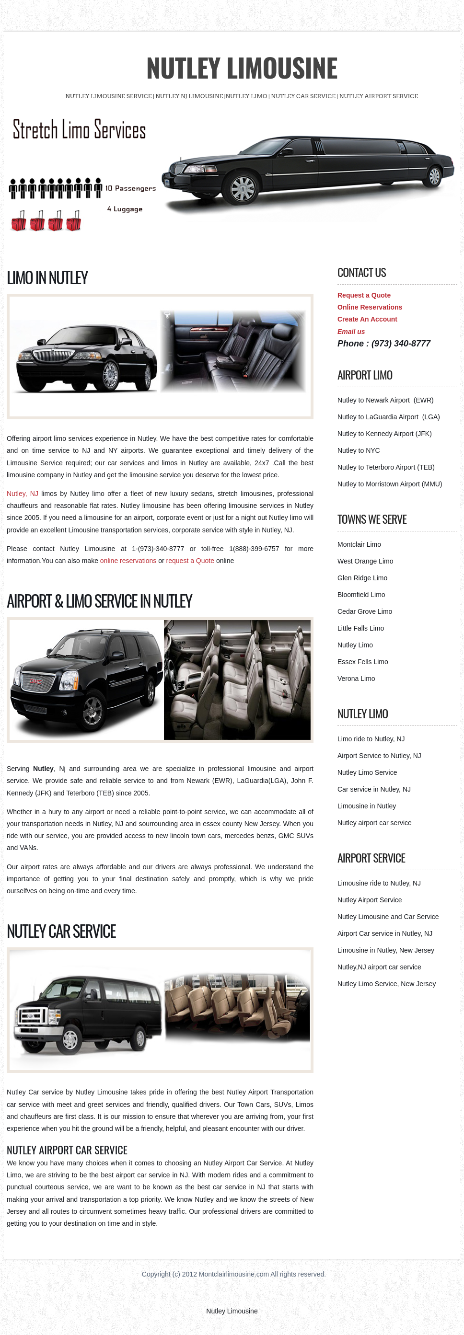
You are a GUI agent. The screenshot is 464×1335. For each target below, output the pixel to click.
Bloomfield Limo (361, 594)
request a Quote (191, 560)
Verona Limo (356, 678)
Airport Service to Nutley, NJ (379, 756)
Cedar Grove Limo (364, 611)
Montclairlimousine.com (234, 1274)
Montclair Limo (359, 544)
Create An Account (367, 319)
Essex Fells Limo (362, 662)
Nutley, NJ (22, 493)
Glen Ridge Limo (362, 578)
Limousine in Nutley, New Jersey (385, 950)
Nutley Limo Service (367, 772)
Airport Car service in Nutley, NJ (384, 933)
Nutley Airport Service (369, 900)
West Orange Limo (365, 561)
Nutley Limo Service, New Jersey (386, 984)
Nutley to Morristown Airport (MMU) (389, 484)
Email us (351, 331)
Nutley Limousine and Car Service (388, 917)
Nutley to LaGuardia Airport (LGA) (388, 417)
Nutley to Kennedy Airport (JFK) (384, 433)
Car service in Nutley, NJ (374, 789)
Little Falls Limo (360, 628)
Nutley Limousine (241, 67)
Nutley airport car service (374, 823)
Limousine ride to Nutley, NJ (379, 883)
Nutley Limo (355, 645)
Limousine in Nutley (366, 806)
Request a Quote (364, 295)
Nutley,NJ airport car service (379, 967)
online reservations (129, 560)
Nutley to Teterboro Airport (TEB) (386, 467)
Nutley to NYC (358, 450)
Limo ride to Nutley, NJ (371, 739)
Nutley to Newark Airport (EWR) (385, 400)
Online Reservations (369, 307)
